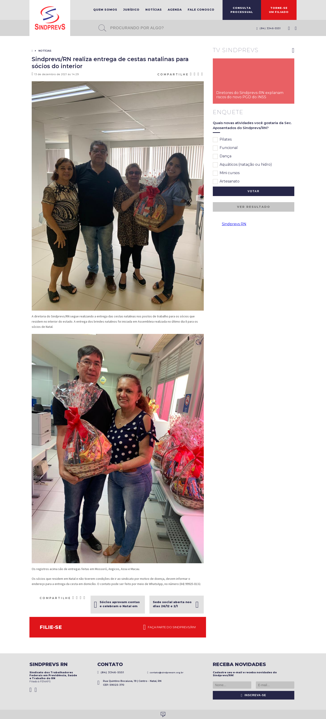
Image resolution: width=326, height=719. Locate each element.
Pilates (222, 139)
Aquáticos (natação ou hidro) (242, 164)
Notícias (153, 9)
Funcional (225, 148)
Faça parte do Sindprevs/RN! (169, 627)
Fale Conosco (201, 9)
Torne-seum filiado (279, 10)
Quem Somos (105, 9)
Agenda (175, 9)
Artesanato (226, 181)
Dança (222, 156)
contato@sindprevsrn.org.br (165, 672)
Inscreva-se (253, 695)
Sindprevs (49, 18)
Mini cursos (226, 173)
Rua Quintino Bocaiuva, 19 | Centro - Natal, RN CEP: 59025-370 (129, 682)
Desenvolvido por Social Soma (163, 714)
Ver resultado (253, 207)
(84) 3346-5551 (268, 28)
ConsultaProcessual (241, 10)
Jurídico (131, 9)
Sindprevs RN (234, 224)
